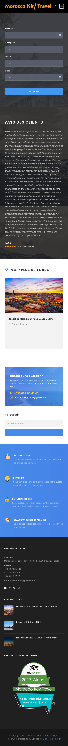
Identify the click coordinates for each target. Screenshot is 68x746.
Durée (8, 56)
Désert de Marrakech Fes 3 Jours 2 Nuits (31, 318)
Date (7, 71)
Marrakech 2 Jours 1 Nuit (28, 622)
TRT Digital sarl (53, 738)
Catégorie (10, 42)
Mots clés (10, 28)
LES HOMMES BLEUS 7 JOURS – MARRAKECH (37, 637)
